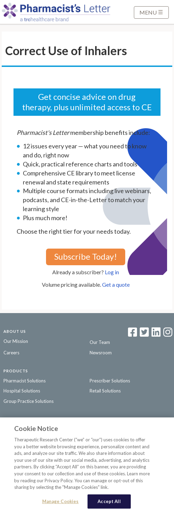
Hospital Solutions (21, 391)
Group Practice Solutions (28, 401)
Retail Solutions (105, 391)
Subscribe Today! (85, 256)
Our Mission (15, 341)
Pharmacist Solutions (24, 380)
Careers (11, 352)
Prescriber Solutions (110, 380)
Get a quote (116, 284)
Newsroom (101, 352)
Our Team (100, 342)
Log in (112, 272)
